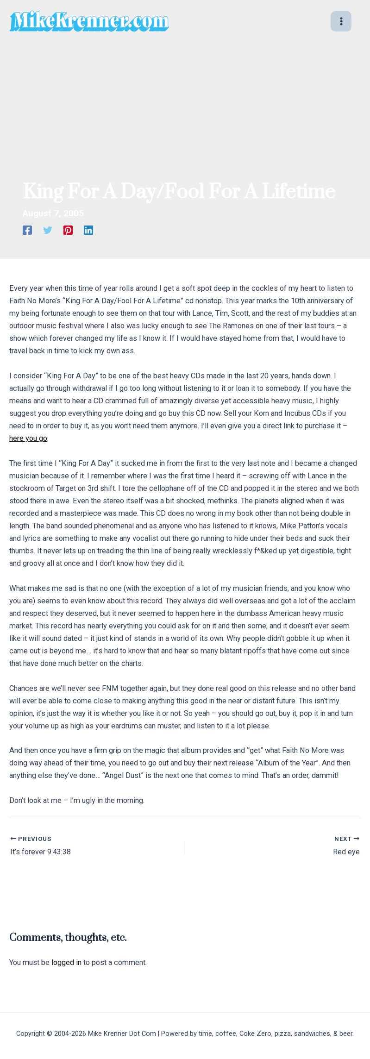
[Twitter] (47, 230)
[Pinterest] (68, 230)
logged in (66, 962)
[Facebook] (27, 230)
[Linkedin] (88, 230)
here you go (28, 438)
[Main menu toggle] (341, 21)
